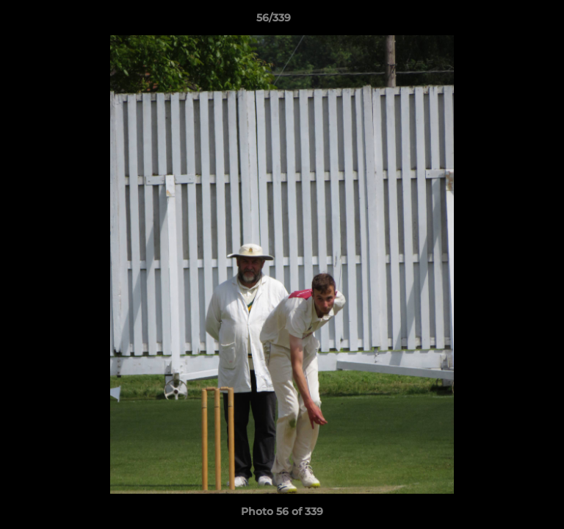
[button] (511, 21)
